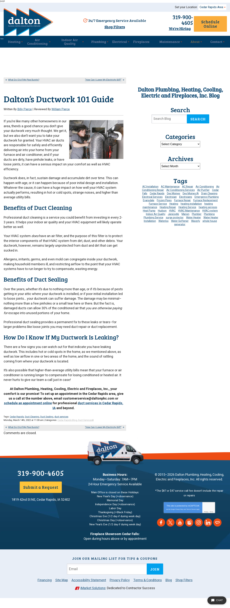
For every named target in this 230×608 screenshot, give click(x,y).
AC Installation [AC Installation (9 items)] (150, 187)
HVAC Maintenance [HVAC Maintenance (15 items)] (189, 211)
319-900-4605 (167, 20)
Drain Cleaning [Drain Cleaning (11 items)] (209, 194)
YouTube (180, 535)
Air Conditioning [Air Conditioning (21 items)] (205, 187)
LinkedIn (208, 535)
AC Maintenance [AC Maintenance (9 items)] (170, 187)
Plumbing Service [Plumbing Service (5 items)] (153, 218)
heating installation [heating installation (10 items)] (191, 204)
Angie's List (217, 535)
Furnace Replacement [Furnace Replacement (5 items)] (205, 201)
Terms (211, 524)
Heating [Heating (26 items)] (173, 204)
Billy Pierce (24, 123)
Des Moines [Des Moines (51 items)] (173, 194)
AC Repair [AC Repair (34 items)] (187, 187)
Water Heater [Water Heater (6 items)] (193, 218)
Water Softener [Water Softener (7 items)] (180, 221)
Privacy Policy (179, 521)
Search (198, 119)
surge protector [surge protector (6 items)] (175, 218)
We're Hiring (167, 26)
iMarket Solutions (93, 598)
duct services (61, 430)
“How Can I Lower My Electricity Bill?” (103, 80)
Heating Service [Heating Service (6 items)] (187, 208)
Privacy (206, 524)
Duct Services (85, 433)
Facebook (161, 535)
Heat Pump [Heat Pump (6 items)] (149, 211)
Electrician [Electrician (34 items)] (171, 197)
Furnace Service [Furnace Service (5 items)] (158, 204)
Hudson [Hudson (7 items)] (162, 211)
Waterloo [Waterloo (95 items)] (163, 221)
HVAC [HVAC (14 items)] (172, 211)
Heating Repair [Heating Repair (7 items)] (168, 208)
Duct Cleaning (32, 430)
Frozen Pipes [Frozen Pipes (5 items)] (164, 201)
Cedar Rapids (17, 430)
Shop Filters (113, 27)
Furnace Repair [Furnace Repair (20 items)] (182, 201)
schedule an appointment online (28, 417)
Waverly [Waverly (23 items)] (195, 221)
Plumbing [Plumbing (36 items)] (209, 214)
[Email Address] (107, 579)
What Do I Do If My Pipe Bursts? (23, 80)
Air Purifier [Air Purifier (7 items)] (203, 190)
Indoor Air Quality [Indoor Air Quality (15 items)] (155, 214)
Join (154, 579)
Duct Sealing (46, 430)
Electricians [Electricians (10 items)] (185, 197)
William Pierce (60, 123)
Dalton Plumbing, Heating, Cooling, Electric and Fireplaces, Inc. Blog (180, 92)
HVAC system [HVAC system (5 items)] (210, 211)
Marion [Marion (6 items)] (185, 214)
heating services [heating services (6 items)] (208, 208)
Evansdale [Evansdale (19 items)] (148, 201)
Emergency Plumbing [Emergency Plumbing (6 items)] (207, 197)
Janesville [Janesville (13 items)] (173, 214)
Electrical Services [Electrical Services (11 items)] (152, 197)
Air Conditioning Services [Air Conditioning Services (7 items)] (180, 190)
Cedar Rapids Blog (67, 433)
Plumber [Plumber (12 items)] (196, 214)
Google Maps (189, 535)
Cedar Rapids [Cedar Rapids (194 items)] (157, 194)
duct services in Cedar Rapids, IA (88, 420)
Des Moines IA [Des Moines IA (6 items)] (191, 194)
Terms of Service (191, 521)
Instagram (199, 535)
